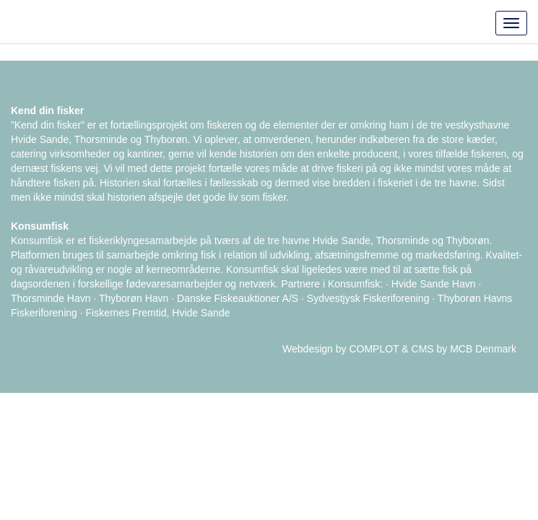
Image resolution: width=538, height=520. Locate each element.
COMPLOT (374, 349)
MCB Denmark (483, 349)
